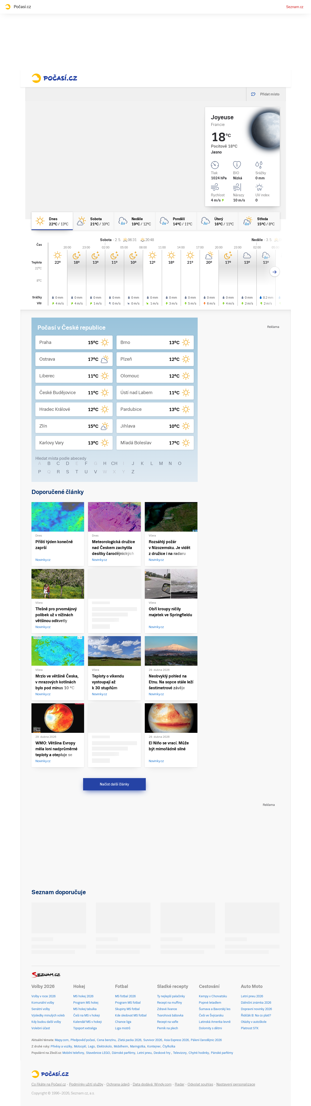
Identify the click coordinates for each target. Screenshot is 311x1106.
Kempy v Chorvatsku (213, 996)
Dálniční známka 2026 (256, 1002)
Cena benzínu (106, 1040)
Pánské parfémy (222, 1053)
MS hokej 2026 (83, 996)
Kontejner (154, 1046)
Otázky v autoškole (254, 1022)
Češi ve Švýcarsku (211, 1015)
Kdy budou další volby (46, 1022)
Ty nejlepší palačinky (171, 996)
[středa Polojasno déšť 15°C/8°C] (259, 221)
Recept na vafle (167, 1022)
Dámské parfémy (123, 1053)
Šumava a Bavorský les (214, 1009)
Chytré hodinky (199, 1053)
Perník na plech (167, 1028)
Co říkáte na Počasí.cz (48, 1084)
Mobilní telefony (73, 1053)
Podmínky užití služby (86, 1084)
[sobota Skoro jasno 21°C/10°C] (93, 221)
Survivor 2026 (152, 1040)
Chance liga (123, 1022)
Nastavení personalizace (235, 1084)
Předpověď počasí (83, 1040)
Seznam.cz (294, 7)
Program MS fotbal (128, 1002)
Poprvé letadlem (210, 1002)
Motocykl (80, 1046)
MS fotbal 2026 (125, 996)
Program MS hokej (85, 1002)
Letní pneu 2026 (252, 996)
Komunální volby (42, 1002)
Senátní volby (40, 1009)
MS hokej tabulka (85, 1009)
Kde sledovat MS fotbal (131, 1015)
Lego (91, 1046)
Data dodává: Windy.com (152, 1084)
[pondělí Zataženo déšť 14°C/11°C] (176, 221)
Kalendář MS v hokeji (87, 1022)
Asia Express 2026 (176, 1040)
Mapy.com (62, 1040)
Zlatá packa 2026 (129, 1040)
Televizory (180, 1053)
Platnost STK (250, 1028)
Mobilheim (121, 1046)
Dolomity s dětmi (210, 1028)
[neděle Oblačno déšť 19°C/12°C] (134, 221)
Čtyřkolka (169, 1046)
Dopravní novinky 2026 (256, 1009)
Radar (179, 1084)
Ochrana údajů (118, 1084)
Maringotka (137, 1046)
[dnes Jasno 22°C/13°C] (52, 221)
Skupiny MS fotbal (127, 1009)
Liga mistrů (122, 1028)
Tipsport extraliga (85, 1028)
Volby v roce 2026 (43, 996)
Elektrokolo (104, 1046)
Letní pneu (144, 1053)
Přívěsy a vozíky (61, 1046)
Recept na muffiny (169, 1002)
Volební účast (40, 1028)
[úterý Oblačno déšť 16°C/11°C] (217, 221)
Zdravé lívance (167, 1009)
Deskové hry (162, 1053)
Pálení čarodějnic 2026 (206, 1040)
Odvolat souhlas (200, 1084)
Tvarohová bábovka (170, 1015)
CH (114, 463)
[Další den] (275, 272)
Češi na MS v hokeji (86, 1015)
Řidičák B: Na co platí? (256, 1015)
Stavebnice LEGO (98, 1053)
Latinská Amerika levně (215, 1022)
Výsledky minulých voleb (48, 1015)
